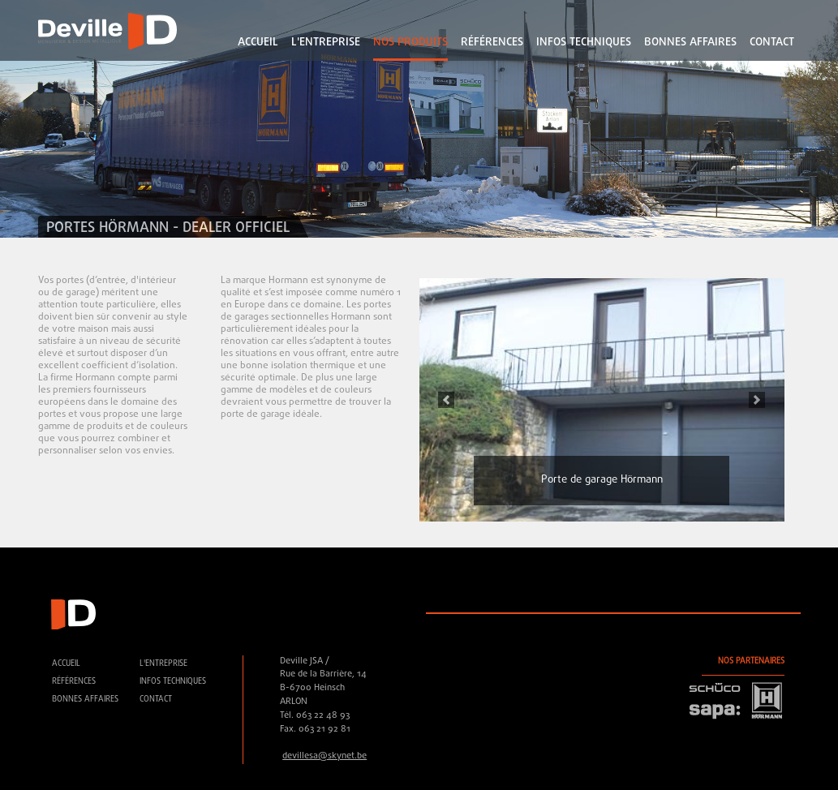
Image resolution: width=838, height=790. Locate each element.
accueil (258, 42)
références (492, 42)
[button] (447, 400)
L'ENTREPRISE (325, 42)
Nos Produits (410, 42)
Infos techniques (583, 42)
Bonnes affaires (690, 42)
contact (772, 42)
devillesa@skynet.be (324, 756)
